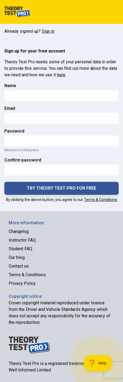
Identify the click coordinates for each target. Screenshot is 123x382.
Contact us (19, 266)
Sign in (48, 31)
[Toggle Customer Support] (98, 363)
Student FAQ (20, 248)
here (61, 74)
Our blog (17, 257)
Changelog (19, 231)
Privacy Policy (22, 283)
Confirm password (22, 160)
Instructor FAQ (22, 240)
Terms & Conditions (100, 199)
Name (10, 85)
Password (14, 131)
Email (9, 108)
